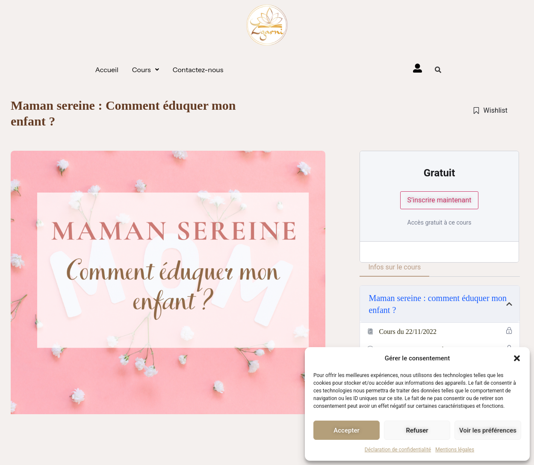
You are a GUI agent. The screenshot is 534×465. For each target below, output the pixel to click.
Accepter (346, 430)
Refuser (417, 430)
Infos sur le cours (394, 267)
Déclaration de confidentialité (398, 450)
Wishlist (489, 110)
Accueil (106, 69)
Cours (145, 69)
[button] (517, 358)
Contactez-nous (198, 69)
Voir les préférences (487, 430)
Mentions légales (454, 450)
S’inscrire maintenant (439, 200)
